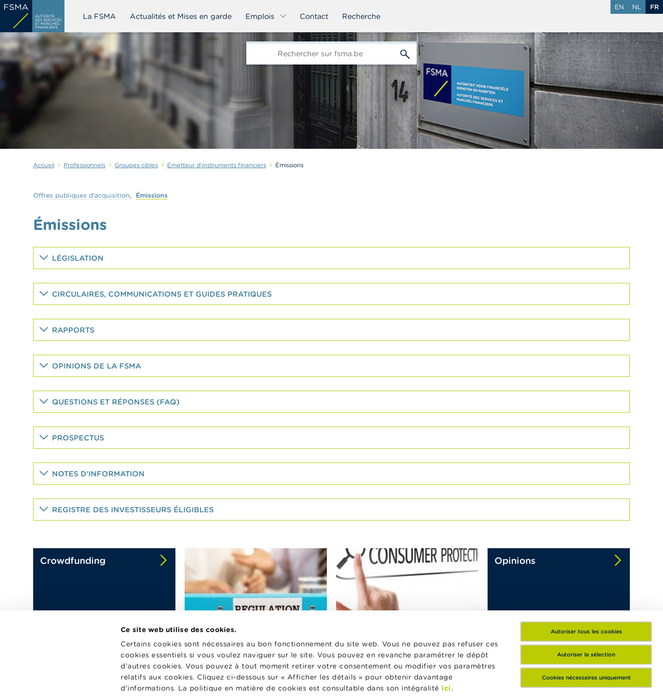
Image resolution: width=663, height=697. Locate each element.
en (619, 7)
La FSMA (99, 16)
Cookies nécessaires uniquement (586, 599)
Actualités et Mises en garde (181, 16)
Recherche (361, 16)
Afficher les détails (154, 678)
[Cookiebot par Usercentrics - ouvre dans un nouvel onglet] (59, 679)
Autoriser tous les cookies (586, 553)
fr (654, 7)
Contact (314, 16)
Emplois (266, 16)
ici (446, 609)
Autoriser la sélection (586, 576)
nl (636, 7)
